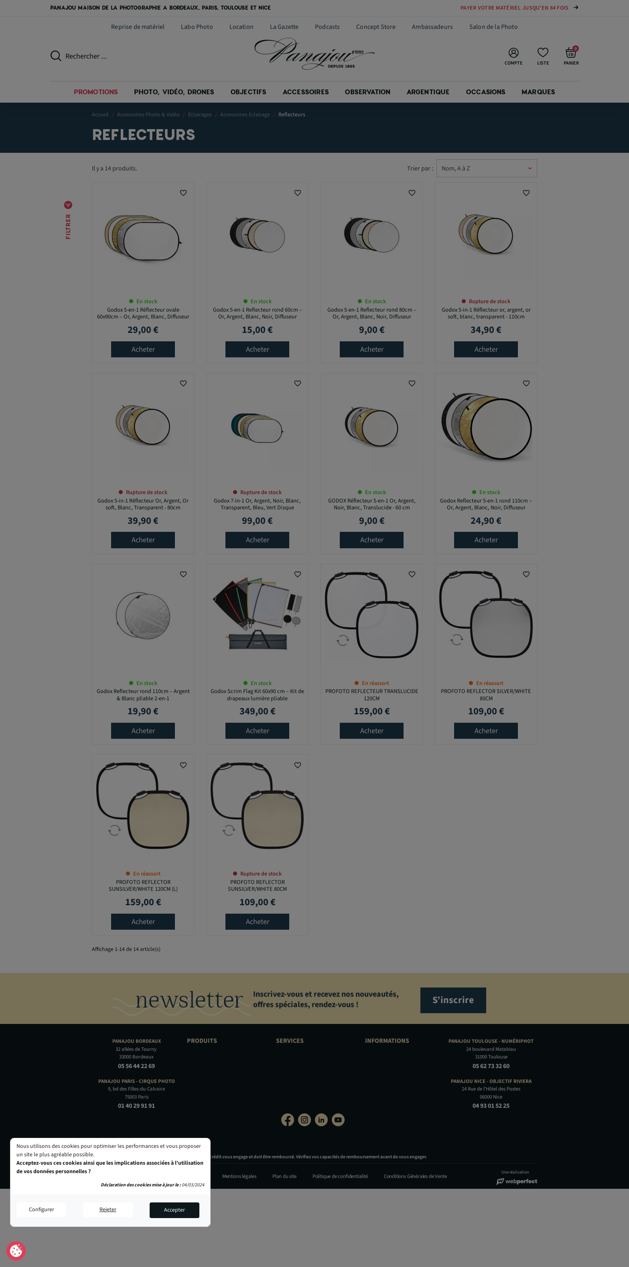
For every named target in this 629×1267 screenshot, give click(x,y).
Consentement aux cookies (16, 1251)
